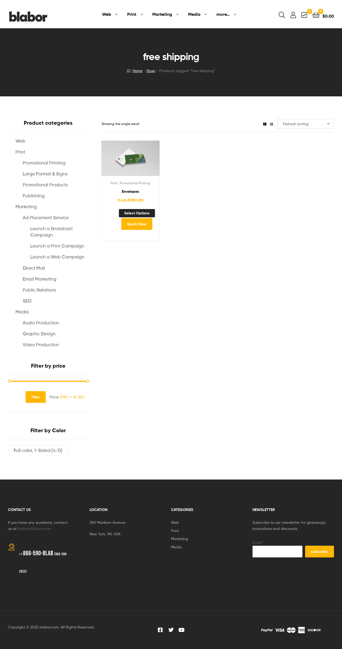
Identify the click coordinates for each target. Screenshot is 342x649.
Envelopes (130, 191)
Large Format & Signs (45, 173)
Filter (36, 397)
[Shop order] (305, 124)
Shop (150, 70)
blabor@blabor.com (34, 528)
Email (258, 542)
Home (137, 70)
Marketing (26, 206)
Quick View (136, 224)
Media (22, 311)
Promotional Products (45, 184)
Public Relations (39, 290)
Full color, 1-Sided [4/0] (38, 450)
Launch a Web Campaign (57, 256)
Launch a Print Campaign (57, 246)
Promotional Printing (135, 183)
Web (20, 141)
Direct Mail (34, 268)
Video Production (41, 344)
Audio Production (41, 322)
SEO (27, 301)
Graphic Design (39, 333)
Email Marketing (39, 279)
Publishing (34, 195)
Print (114, 183)
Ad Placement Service (46, 217)
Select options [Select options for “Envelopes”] (137, 213)
